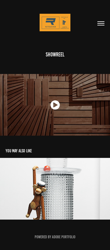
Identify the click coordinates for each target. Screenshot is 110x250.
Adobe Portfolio (63, 237)
